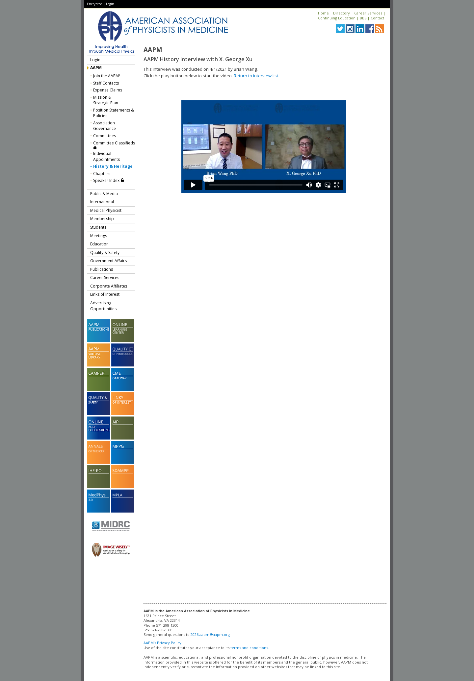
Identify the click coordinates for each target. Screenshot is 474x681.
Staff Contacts (106, 83)
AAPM (96, 67)
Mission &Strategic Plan (105, 100)
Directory (341, 13)
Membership (102, 218)
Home (323, 13)
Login (110, 4)
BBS (363, 17)
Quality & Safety (104, 252)
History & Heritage (113, 166)
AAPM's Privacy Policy (162, 642)
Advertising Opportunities (103, 306)
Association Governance (104, 126)
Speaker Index (108, 180)
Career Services (368, 13)
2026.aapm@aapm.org (210, 634)
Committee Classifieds (114, 145)
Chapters (101, 173)
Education (99, 244)
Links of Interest (104, 294)
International (102, 202)
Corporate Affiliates (108, 286)
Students (98, 227)
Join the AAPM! (106, 76)
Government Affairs (108, 261)
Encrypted (94, 4)
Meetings (98, 236)
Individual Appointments (106, 156)
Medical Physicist (105, 210)
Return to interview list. (256, 76)
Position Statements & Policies (113, 113)
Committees (104, 136)
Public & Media (104, 193)
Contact (377, 17)
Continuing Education (337, 17)
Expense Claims (107, 90)
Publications (101, 269)
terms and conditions (249, 647)
